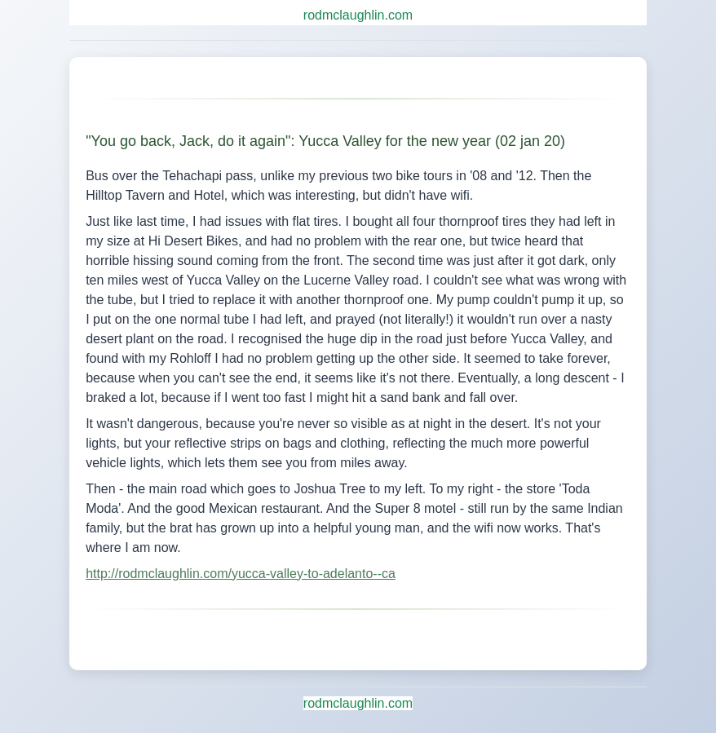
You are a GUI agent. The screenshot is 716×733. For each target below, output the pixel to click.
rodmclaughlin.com (358, 15)
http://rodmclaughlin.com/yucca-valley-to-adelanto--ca (241, 574)
